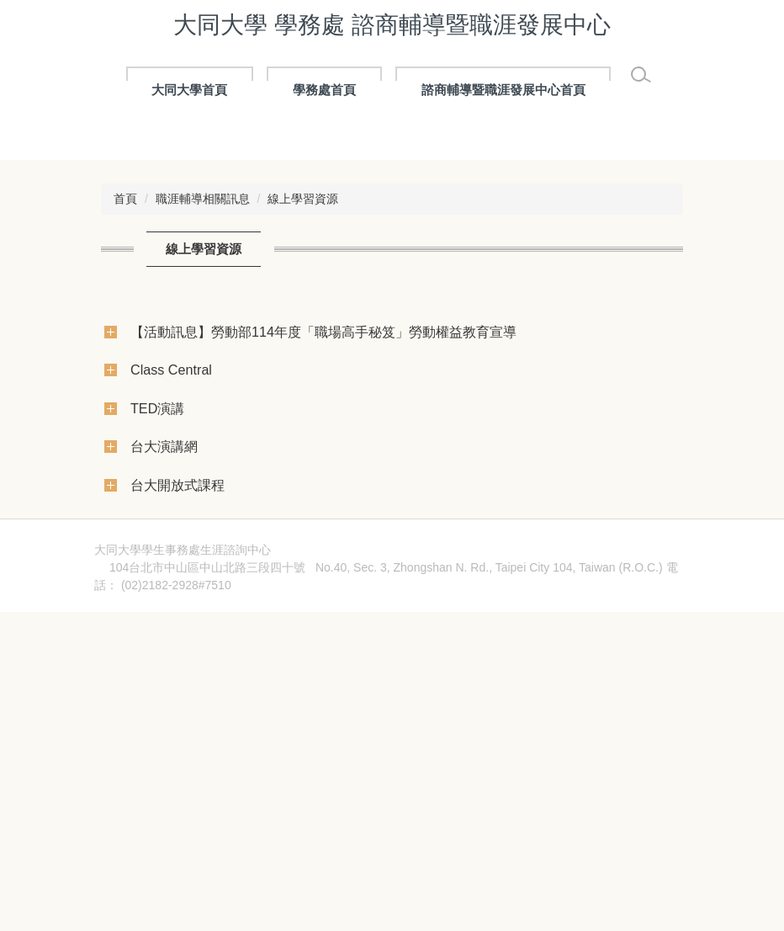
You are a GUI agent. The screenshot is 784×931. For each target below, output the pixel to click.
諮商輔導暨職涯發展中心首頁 (503, 89)
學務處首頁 (324, 89)
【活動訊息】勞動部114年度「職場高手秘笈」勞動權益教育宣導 (323, 576)
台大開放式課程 (177, 729)
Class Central (171, 614)
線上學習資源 (303, 443)
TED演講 (157, 653)
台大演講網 (164, 691)
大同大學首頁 (189, 89)
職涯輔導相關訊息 (203, 443)
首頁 (125, 443)
